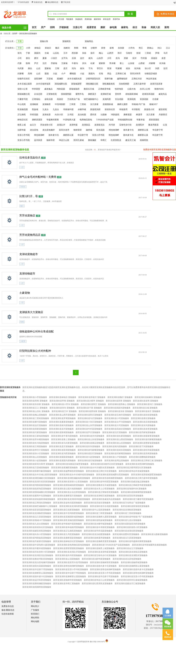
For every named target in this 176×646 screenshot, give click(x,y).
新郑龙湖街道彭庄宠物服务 (90, 453)
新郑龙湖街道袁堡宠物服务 (145, 429)
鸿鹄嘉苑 (115, 114)
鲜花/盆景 (107, 19)
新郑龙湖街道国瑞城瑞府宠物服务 (68, 485)
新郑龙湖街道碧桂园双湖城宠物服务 (38, 499)
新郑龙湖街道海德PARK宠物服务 (132, 489)
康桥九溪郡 (122, 104)
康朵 (30, 68)
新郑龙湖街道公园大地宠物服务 (67, 489)
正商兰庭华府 (139, 84)
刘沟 (74, 68)
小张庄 (54, 58)
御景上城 (21, 125)
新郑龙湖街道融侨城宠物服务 (134, 562)
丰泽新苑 (136, 109)
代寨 (19, 63)
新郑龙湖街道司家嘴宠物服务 (91, 450)
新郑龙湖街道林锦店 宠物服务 (62, 397)
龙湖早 (14, 34)
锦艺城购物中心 (91, 99)
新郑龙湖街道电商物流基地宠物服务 (73, 545)
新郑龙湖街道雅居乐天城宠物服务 (101, 485)
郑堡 (103, 48)
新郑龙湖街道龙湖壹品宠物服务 (133, 552)
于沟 (90, 68)
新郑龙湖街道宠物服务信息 (15, 149)
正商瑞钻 (36, 99)
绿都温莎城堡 (151, 73)
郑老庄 (48, 48)
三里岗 (148, 53)
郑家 (126, 58)
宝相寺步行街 (125, 125)
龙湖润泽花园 (148, 94)
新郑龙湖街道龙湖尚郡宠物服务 (73, 506)
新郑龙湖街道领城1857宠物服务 (36, 520)
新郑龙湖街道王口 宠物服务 (35, 408)
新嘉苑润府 (95, 109)
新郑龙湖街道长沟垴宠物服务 (35, 443)
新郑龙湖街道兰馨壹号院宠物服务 (138, 499)
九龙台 (45, 109)
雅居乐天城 (89, 89)
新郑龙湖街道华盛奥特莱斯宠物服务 (135, 541)
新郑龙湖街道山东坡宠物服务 (91, 439)
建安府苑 (163, 109)
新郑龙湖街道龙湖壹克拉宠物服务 (37, 555)
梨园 (47, 73)
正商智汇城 (121, 73)
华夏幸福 (140, 120)
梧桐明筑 (144, 140)
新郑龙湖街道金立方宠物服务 (130, 548)
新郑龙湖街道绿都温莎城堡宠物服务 (72, 464)
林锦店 (37, 48)
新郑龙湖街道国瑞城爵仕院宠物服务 (112, 475)
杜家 (92, 63)
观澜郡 (60, 79)
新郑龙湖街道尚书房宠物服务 (68, 555)
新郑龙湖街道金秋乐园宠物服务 (67, 503)
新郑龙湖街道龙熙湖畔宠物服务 (139, 464)
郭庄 (120, 53)
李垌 (84, 48)
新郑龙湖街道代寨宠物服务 (34, 432)
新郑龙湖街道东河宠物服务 (61, 429)
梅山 (101, 53)
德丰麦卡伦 (128, 130)
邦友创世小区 (46, 125)
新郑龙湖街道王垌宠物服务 (34, 446)
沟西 (157, 68)
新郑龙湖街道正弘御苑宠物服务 (67, 531)
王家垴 (64, 63)
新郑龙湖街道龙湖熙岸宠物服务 (133, 555)
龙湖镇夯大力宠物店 (31, 312)
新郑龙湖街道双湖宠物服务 (63, 450)
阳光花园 (100, 130)
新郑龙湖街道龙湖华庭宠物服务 (102, 552)
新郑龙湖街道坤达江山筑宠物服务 (99, 580)
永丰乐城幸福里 (43, 84)
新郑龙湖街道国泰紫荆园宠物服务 (136, 492)
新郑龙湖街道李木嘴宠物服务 (35, 439)
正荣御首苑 (51, 94)
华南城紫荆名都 (125, 120)
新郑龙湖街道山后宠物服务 (118, 443)
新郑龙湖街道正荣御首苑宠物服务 (103, 492)
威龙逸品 (48, 89)
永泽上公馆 (145, 89)
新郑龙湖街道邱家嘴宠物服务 (148, 439)
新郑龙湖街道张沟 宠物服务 (62, 408)
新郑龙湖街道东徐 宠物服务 (120, 411)
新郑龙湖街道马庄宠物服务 (90, 418)
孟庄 (65, 68)
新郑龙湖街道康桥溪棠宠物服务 (67, 538)
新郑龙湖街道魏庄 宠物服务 (120, 397)
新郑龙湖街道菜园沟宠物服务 (117, 408)
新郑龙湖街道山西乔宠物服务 (62, 415)
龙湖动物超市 (27, 273)
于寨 (28, 53)
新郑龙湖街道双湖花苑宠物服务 (135, 506)
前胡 (138, 53)
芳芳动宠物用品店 (29, 234)
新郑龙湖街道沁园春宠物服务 (154, 534)
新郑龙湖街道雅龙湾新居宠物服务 (37, 559)
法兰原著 (94, 104)
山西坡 (141, 63)
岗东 (128, 68)
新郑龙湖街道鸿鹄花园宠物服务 (36, 485)
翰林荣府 (77, 130)
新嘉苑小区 (149, 109)
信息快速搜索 (7, 614)
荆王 (141, 48)
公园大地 (131, 89)
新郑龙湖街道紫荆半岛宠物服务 (36, 496)
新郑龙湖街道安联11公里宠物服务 (72, 482)
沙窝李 (94, 48)
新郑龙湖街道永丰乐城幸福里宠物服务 (76, 475)
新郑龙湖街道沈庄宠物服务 (114, 432)
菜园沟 (37, 53)
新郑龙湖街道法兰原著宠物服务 (36, 517)
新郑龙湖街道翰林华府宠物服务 (67, 580)
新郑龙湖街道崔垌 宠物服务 (145, 401)
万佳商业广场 (73, 99)
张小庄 (148, 68)
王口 (168, 48)
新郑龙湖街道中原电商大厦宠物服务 (38, 545)
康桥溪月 (92, 94)
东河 (134, 58)
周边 (109, 73)
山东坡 (131, 63)
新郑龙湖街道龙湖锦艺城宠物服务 (99, 496)
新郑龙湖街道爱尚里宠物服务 (126, 534)
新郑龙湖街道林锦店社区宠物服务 (68, 541)
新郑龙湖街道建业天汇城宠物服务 (130, 583)
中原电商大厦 (69, 120)
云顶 (165, 125)
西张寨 (75, 53)
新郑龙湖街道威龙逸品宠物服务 (135, 482)
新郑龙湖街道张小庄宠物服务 (35, 453)
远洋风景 (38, 140)
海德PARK (159, 89)
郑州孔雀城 (78, 140)
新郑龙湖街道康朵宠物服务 (92, 443)
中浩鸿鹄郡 (60, 104)
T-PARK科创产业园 (105, 120)
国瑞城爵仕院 (61, 84)
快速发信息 (38, 2)
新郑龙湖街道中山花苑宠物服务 (96, 510)
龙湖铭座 (34, 104)
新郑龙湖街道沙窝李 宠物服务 (90, 401)
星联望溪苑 (154, 120)
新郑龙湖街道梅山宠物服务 (34, 415)
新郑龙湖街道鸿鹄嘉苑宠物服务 (36, 538)
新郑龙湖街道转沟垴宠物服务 (146, 450)
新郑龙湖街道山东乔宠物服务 (89, 425)
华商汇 (103, 140)
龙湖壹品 (86, 125)
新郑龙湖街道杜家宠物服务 (118, 436)
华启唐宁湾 (157, 130)
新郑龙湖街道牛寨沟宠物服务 (64, 436)
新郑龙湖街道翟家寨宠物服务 (146, 436)
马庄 (166, 53)
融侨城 (89, 130)
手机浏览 (66, 2)
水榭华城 (82, 109)
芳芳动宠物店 (27, 215)
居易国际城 (108, 104)
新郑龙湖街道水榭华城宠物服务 (98, 524)
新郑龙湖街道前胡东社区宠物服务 (37, 527)
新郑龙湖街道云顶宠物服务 (67, 559)
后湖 (74, 58)
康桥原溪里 (37, 120)
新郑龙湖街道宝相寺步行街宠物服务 (100, 555)
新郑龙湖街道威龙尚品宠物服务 (106, 499)
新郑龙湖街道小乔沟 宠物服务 (65, 404)
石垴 (101, 73)
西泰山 (150, 48)
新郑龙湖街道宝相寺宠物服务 (117, 415)
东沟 (118, 58)
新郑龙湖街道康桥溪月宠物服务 (67, 496)
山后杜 (56, 53)
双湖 (109, 68)
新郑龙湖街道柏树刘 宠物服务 (148, 397)
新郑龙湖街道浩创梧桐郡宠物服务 (107, 478)
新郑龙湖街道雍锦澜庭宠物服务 (36, 583)
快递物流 (78, 19)
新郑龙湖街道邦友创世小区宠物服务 (38, 552)
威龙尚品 (163, 94)
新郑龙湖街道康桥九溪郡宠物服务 (101, 517)
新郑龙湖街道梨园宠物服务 (61, 457)
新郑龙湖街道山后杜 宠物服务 (36, 411)
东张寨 (121, 48)
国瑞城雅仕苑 (23, 94)
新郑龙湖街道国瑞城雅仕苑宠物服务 (38, 492)
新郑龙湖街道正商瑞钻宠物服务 (36, 503)
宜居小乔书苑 (23, 135)
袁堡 (163, 58)
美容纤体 (116, 19)
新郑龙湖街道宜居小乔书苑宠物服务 (71, 569)
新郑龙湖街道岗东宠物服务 (118, 450)
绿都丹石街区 (23, 79)
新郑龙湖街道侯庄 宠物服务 (147, 411)
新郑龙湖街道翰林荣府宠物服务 (104, 562)
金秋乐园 (48, 99)
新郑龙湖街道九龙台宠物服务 (128, 520)
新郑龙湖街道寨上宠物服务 (63, 439)
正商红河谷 (137, 79)
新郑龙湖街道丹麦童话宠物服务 (36, 541)
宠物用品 (89, 41)
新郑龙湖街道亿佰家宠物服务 (66, 510)
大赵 (55, 73)
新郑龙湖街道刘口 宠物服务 (149, 404)
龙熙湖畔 (38, 79)
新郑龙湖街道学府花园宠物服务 (98, 531)
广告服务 (35, 610)
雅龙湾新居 (153, 125)
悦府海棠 (119, 89)
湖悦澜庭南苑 (108, 84)
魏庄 (57, 48)
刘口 (160, 48)
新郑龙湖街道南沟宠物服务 (61, 425)
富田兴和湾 (135, 73)
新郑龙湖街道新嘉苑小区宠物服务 (132, 527)
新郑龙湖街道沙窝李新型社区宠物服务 (134, 467)
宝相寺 (129, 53)
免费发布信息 (7, 606)
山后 (38, 68)
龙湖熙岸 (140, 125)
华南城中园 (68, 109)
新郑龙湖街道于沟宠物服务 (141, 446)
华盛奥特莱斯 (52, 120)
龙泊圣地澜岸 (48, 130)
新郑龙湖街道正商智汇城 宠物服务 (146, 460)
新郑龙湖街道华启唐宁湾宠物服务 (37, 569)
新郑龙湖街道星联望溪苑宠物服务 (68, 548)
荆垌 (76, 48)
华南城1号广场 (138, 104)
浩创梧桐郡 (124, 84)
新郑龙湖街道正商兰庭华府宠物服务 (141, 478)
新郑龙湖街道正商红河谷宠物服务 (101, 471)
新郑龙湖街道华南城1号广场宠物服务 (136, 517)
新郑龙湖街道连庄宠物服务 (34, 425)
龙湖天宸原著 (156, 84)
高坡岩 (154, 58)
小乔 (28, 48)
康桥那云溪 (143, 130)
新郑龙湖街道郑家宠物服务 (34, 429)
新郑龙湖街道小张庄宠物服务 (89, 422)
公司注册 (60, 19)
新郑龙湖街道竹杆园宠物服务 (89, 429)
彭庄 (166, 68)
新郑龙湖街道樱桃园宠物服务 (142, 457)
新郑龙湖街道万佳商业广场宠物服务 (129, 503)
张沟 (19, 53)
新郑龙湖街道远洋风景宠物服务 (36, 580)
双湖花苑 (131, 99)
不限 (20, 41)
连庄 (82, 58)
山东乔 (100, 58)
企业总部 (38, 94)
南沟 (90, 58)
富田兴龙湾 (64, 130)
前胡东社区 (110, 109)
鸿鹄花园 (61, 89)
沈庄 (45, 63)
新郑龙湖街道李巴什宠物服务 (35, 450)
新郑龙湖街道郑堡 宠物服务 (118, 401)
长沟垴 (162, 63)
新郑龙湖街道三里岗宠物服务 (35, 418)
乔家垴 (54, 63)
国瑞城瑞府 (74, 89)
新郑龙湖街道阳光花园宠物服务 (36, 566)
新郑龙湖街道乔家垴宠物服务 (142, 432)
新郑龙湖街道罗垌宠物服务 (63, 418)
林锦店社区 (22, 120)
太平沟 (64, 58)
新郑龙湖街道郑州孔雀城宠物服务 (132, 580)
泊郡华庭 (21, 130)
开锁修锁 (51, 19)
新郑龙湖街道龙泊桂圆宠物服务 (96, 534)
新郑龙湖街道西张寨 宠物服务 (92, 411)
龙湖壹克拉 (99, 125)
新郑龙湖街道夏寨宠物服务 (61, 422)
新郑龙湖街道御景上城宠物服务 (100, 548)
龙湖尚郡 (107, 99)
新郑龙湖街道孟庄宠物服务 (61, 446)
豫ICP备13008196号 (97, 642)
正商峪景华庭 (104, 89)
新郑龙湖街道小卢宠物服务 (114, 457)
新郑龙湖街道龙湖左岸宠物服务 (71, 552)
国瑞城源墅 (76, 84)
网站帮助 (35, 618)
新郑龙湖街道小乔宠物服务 (34, 397)
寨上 (122, 63)
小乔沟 (131, 48)
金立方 (33, 125)
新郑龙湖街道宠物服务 (28, 34)
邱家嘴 (152, 63)
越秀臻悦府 (122, 79)
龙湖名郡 (46, 114)
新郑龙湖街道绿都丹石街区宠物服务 (107, 464)
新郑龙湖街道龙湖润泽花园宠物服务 (73, 499)
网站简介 (35, 606)
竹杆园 (144, 58)
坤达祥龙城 (151, 79)
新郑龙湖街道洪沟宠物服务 (92, 436)
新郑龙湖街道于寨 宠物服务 (89, 408)
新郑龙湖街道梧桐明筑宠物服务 (36, 587)
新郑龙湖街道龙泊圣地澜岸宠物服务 (38, 562)
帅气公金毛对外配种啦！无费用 (37, 176)
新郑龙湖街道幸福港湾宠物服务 (69, 527)
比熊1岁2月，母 (28, 196)
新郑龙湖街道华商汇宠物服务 (66, 583)
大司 (109, 58)
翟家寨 (102, 63)
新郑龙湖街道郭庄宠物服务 (90, 415)
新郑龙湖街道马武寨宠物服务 (64, 443)
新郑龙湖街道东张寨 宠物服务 (36, 404)
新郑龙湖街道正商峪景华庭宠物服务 (135, 485)
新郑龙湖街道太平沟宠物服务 (117, 422)
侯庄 (92, 53)
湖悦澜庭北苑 (92, 84)
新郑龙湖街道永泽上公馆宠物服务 (99, 489)
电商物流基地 (86, 120)
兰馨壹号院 (22, 99)
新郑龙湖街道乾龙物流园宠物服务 (68, 520)
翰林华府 (50, 140)
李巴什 (100, 68)
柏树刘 (67, 48)
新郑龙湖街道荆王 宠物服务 (93, 404)
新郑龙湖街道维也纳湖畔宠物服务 (68, 566)
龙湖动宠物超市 (28, 254)
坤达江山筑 (64, 140)
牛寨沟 (75, 63)
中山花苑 (21, 104)
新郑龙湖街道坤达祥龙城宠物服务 (134, 471)
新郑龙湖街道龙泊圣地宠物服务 (127, 559)
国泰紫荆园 (66, 94)
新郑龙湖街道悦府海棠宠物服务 (36, 489)
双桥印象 (109, 79)
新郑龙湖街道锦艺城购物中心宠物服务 (39, 506)
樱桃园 (73, 73)
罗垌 (157, 53)
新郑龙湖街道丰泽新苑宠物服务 (100, 527)
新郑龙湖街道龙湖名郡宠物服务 (129, 531)
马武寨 (20, 68)
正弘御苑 (21, 114)
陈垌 (28, 63)
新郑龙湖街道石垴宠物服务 (90, 460)
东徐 (84, 53)
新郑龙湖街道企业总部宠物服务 (71, 492)
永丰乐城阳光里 (74, 79)
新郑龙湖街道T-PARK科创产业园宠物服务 (111, 545)
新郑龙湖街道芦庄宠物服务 (88, 432)
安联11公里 (22, 89)
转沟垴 (137, 68)
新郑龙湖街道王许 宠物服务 (64, 411)
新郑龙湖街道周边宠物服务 (116, 460)
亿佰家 (155, 99)
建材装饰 (97, 19)
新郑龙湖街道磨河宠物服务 (34, 422)
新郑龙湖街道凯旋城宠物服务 (99, 520)
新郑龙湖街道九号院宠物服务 (66, 534)
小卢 (63, 73)
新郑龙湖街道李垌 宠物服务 (62, 401)
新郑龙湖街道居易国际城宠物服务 (68, 517)
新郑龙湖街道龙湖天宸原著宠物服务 (38, 482)
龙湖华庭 (73, 125)
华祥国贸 (36, 89)
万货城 (49, 79)
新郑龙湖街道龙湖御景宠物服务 (36, 513)
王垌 (57, 68)
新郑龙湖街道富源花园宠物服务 (36, 510)
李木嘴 (112, 63)
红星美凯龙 (116, 140)
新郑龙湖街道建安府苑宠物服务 (36, 531)
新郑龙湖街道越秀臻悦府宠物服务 (68, 471)
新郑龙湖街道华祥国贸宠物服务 (104, 482)
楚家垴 (48, 68)
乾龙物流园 (22, 109)
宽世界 (118, 94)
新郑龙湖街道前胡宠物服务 (145, 415)
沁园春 (104, 114)
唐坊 (28, 58)
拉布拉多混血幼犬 (29, 157)
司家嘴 (119, 68)
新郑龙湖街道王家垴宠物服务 (35, 436)
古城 (47, 53)
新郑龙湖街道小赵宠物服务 (34, 460)
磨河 (36, 58)
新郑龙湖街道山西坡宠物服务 (119, 439)
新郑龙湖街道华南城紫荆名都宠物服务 (149, 545)
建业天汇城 (130, 140)
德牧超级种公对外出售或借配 (36, 331)
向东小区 (59, 114)
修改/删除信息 (52, 2)
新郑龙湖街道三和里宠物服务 (99, 513)
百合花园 (119, 99)
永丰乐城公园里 (24, 84)
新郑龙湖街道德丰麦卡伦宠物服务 (101, 566)
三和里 (72, 104)
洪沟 (84, 63)
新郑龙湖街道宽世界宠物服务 (130, 496)
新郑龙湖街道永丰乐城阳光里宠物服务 (97, 467)
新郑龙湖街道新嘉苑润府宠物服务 (130, 524)
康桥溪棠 (127, 114)
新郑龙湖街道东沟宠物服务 (143, 425)
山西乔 (110, 53)
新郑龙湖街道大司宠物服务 (116, 425)
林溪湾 (139, 114)
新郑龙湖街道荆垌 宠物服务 (35, 401)
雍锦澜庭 (92, 140)
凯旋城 (35, 109)
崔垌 (112, 48)
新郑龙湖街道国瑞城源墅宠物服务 (146, 475)
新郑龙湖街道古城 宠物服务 (145, 408)
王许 (65, 53)
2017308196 (160, 621)
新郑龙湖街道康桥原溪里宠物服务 (101, 541)
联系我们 (35, 614)
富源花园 (144, 99)
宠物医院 (66, 41)
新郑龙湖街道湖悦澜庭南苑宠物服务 (73, 478)
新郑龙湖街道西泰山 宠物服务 (121, 404)
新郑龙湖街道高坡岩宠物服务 (117, 429)
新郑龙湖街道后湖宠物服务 (145, 422)
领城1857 (153, 104)
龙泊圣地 (34, 130)
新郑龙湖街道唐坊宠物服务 (143, 418)
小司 (19, 58)
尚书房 (112, 125)
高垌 (30, 73)
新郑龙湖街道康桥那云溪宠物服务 (134, 566)
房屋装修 (88, 19)
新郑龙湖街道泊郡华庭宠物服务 (96, 559)
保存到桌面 (24, 2)
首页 (34, 27)
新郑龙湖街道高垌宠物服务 (145, 453)
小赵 (82, 73)
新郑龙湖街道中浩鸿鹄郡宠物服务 (68, 513)
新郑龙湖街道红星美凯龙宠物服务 (97, 583)
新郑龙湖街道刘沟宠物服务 (88, 446)
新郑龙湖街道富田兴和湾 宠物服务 (38, 464)
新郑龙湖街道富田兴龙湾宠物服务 (72, 562)
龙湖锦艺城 (105, 94)
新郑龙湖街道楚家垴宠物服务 (146, 443)
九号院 (70, 114)
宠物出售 (44, 41)
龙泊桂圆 (82, 114)
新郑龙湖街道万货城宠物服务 (35, 467)
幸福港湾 (123, 109)
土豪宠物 (24, 292)
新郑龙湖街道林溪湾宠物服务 (97, 538)
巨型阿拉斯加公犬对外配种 (35, 350)
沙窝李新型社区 (93, 79)
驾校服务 (69, 19)
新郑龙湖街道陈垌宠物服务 (61, 432)
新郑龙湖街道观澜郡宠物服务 (64, 467)
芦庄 (36, 63)
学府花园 (34, 114)
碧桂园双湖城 (131, 94)
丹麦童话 (163, 114)
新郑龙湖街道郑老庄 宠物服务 (92, 397)
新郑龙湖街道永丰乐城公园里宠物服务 (39, 475)
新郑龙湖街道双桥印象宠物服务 (36, 471)
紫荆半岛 (80, 94)
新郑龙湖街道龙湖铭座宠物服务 (127, 510)
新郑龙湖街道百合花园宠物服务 (104, 506)
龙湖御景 (46, 104)
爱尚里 (93, 114)
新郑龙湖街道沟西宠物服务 (63, 453)
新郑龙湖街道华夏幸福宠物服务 (36, 548)
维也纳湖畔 (114, 130)
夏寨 (45, 58)
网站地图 (35, 621)
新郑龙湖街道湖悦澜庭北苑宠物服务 (38, 478)
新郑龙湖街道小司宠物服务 (116, 418)
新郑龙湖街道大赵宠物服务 (88, 457)
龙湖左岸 (61, 125)
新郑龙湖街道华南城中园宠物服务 (66, 524)
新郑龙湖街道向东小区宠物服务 (36, 534)
